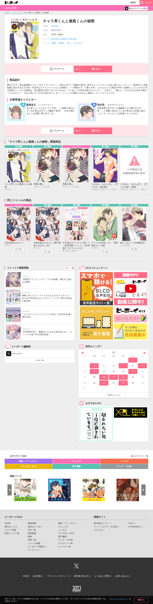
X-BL (130, 524)
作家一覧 (32, 540)
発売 (133, 2)
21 (123, 378)
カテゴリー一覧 (141, 457)
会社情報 (34, 576)
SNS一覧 (40, 361)
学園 (53, 43)
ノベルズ (124, 462)
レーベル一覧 (64, 547)
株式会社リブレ (101, 524)
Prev (82, 353)
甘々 (69, 43)
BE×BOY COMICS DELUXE (64, 39)
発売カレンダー (114, 396)
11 (94, 372)
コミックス (16, 13)
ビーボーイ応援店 (36, 547)
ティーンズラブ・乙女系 (105, 527)
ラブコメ (78, 43)
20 (114, 378)
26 (104, 383)
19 (104, 378)
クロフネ (98, 530)
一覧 (71, 268)
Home (7, 13)
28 (123, 383)
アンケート (59, 69)
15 (133, 372)
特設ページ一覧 (12, 534)
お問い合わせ (125, 576)
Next (144, 353)
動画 (30, 537)
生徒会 (61, 43)
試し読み (18, 250)
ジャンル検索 (34, 544)
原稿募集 (32, 534)
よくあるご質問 (104, 576)
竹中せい (55, 26)
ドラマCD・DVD (28, 467)
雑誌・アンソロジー (28, 462)
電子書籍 (76, 467)
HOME (8, 524)
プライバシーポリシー (118, 599)
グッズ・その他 (124, 467)
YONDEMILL (134, 527)
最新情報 (32, 524)
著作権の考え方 (82, 576)
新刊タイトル (11, 527)
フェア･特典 (10, 530)
